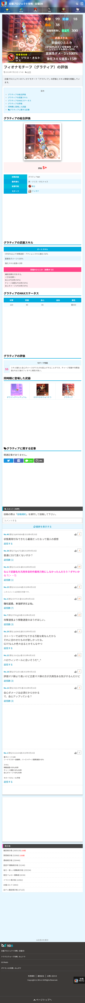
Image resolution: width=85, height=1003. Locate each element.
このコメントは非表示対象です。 (17, 592)
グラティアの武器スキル (18, 97)
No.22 (6, 655)
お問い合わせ (52, 976)
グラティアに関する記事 (19, 109)
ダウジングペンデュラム (17, 397)
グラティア (68, 397)
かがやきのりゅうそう (42, 397)
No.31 (6, 567)
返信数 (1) (9, 559)
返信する (8, 543)
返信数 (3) (9, 624)
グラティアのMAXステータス (19, 100)
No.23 (6, 587)
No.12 (6, 688)
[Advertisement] (42, 216)
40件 (29, 72)
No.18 (6, 671)
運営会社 (41, 976)
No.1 (6, 753)
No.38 (6, 550)
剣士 (31, 186)
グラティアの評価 (15, 103)
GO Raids (4, 962)
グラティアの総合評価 (17, 94)
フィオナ (35, 191)
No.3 (6, 599)
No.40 (6, 534)
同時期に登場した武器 (17, 106)
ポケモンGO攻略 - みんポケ (11, 968)
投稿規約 (21, 514)
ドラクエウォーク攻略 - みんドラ (13, 956)
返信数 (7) (9, 607)
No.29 (6, 631)
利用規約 (31, 976)
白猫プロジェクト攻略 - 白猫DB (26, 3)
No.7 (6, 615)
